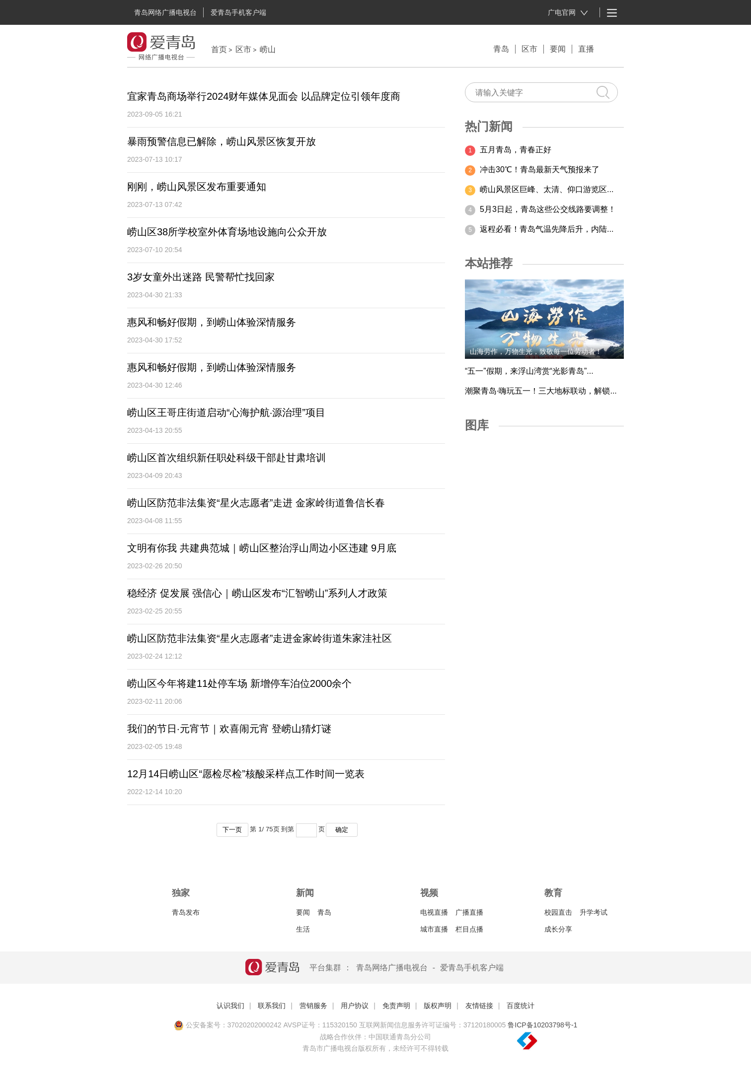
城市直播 (434, 929)
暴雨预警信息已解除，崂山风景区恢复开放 (221, 141)
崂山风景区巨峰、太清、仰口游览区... (546, 189)
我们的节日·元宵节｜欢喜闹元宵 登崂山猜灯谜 (229, 728)
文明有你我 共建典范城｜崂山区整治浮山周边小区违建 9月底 (261, 547)
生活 (303, 929)
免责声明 (396, 1006)
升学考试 (593, 912)
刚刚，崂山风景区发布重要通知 (196, 186)
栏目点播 (469, 929)
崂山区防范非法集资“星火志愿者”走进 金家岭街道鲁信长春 (256, 502)
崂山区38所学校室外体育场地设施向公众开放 (227, 231)
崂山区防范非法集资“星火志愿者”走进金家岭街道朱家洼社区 (259, 638)
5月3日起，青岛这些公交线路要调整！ (548, 209)
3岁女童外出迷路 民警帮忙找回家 (201, 276)
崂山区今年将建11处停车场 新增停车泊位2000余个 (239, 683)
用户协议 (355, 1006)
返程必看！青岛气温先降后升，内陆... (546, 229)
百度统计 (520, 1006)
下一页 (232, 829)
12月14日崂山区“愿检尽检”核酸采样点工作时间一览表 (246, 773)
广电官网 (568, 12)
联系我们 (272, 1006)
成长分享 (558, 929)
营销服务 (313, 1006)
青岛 (501, 49)
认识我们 (230, 1006)
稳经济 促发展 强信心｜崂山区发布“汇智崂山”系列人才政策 (257, 593)
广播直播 (469, 912)
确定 (341, 829)
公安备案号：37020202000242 (228, 1025)
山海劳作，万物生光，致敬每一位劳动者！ (536, 351)
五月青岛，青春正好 (515, 149)
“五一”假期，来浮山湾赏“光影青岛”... (529, 371)
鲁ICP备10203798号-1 (542, 1025)
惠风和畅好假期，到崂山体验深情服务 (211, 322)
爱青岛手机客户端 (238, 12)
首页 (219, 49)
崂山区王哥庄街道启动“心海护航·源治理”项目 (226, 412)
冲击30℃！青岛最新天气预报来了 (540, 169)
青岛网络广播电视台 (165, 12)
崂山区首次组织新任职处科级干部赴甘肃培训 (226, 457)
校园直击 (558, 912)
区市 (243, 49)
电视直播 (434, 912)
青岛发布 (186, 912)
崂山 (268, 49)
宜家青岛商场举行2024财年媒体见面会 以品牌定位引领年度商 (263, 96)
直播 (586, 49)
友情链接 (479, 1006)
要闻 (558, 49)
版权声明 (437, 1006)
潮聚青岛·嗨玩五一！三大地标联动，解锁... (541, 391)
